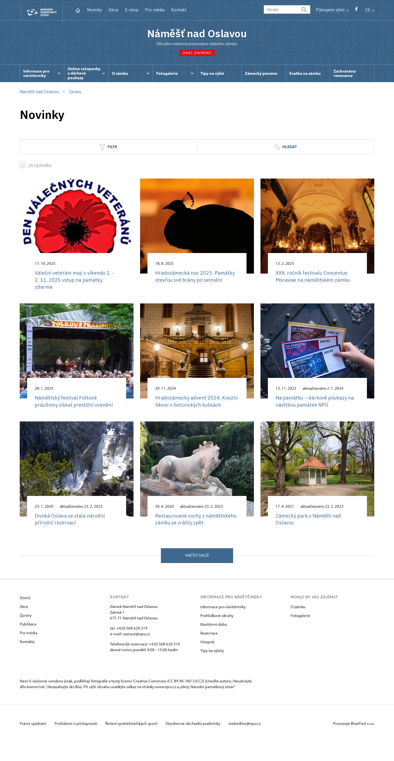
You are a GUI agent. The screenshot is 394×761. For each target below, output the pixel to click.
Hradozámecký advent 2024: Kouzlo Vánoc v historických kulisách (189, 408)
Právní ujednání (33, 742)
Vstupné (207, 661)
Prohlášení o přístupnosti (78, 742)
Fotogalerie (300, 634)
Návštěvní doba (213, 643)
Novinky (94, 9)
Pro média (154, 9)
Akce (113, 9)
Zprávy (25, 634)
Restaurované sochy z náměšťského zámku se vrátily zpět (193, 534)
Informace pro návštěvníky (223, 626)
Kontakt (179, 9)
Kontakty (27, 661)
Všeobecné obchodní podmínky (197, 742)
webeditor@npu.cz (250, 742)
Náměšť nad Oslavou (197, 34)
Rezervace (209, 652)
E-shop (131, 9)
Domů (25, 617)
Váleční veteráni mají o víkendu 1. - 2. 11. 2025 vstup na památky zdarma (76, 282)
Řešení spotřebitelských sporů (134, 742)
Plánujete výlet (332, 9)
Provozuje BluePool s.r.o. (353, 742)
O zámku (298, 626)
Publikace (28, 643)
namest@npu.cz (136, 653)
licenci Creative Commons (143, 700)
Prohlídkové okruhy (216, 634)
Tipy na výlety (212, 670)
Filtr (108, 149)
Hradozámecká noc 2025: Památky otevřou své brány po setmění (191, 282)
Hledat (285, 149)
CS (369, 9)
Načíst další (197, 574)
